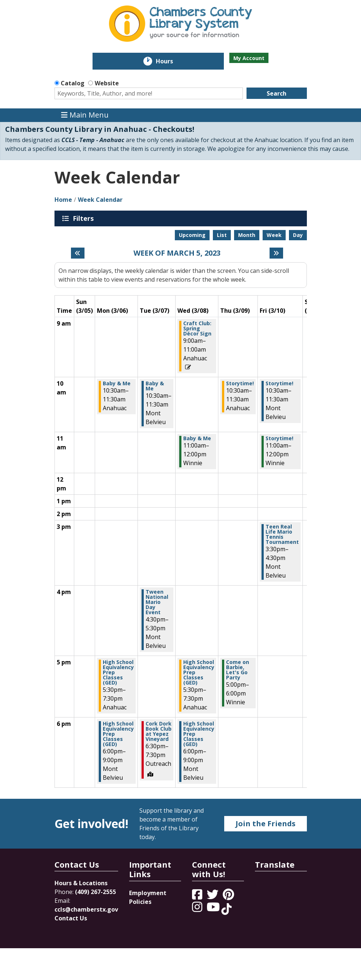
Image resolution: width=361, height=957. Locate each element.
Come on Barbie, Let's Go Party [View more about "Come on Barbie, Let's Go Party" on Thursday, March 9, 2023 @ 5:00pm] (237, 670)
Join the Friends (266, 823)
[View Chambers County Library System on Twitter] (213, 897)
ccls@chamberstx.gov (86, 909)
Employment (147, 893)
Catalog (72, 83)
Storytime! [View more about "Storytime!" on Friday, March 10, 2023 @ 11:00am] (279, 438)
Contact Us (70, 918)
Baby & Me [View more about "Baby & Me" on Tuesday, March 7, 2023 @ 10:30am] (155, 386)
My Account (248, 58)
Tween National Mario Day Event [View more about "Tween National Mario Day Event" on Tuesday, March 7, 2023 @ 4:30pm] (157, 602)
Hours (169, 61)
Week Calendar (100, 200)
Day (298, 234)
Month (246, 234)
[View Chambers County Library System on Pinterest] (229, 897)
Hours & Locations (81, 883)
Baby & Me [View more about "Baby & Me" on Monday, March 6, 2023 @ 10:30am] (117, 383)
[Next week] (276, 253)
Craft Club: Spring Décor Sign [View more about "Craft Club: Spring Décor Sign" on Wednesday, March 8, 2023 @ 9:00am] (197, 328)
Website (107, 83)
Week (274, 234)
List (222, 234)
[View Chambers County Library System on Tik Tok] (226, 909)
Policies (140, 902)
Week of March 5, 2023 (177, 253)
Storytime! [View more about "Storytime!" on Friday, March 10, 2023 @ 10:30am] (279, 383)
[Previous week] (77, 253)
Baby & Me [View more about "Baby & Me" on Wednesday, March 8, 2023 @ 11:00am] (197, 438)
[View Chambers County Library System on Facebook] (198, 897)
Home (63, 200)
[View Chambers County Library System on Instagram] (198, 909)
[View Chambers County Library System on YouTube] (214, 909)
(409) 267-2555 (95, 892)
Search (276, 93)
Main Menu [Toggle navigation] (85, 115)
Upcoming (192, 234)
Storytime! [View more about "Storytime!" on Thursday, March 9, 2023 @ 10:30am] (240, 383)
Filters (84, 218)
